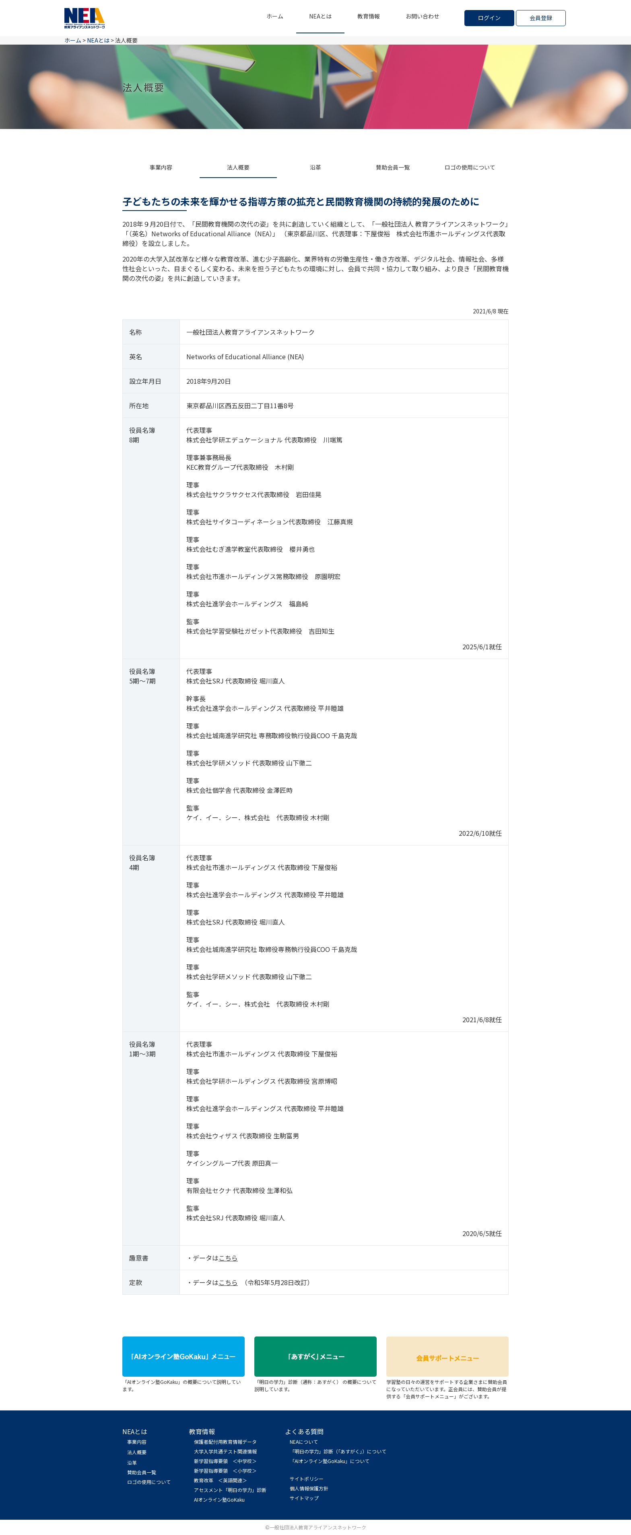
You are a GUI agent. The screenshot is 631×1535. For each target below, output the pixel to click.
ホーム (274, 16)
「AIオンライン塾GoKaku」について (329, 1460)
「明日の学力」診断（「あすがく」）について (338, 1451)
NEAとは (320, 16)
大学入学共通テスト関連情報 (225, 1451)
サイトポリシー (307, 1478)
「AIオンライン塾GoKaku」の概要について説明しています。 (183, 1381)
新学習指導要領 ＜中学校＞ (225, 1460)
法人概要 (238, 167)
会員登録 (541, 18)
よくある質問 (304, 1431)
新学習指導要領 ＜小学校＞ (225, 1470)
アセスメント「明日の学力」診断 (230, 1489)
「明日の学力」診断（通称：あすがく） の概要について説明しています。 (315, 1381)
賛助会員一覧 (393, 167)
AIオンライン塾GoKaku (219, 1499)
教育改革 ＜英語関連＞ (220, 1480)
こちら (228, 1258)
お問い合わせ (422, 16)
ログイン (489, 18)
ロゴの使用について (470, 167)
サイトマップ (304, 1497)
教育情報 (368, 16)
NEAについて (304, 1441)
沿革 (315, 167)
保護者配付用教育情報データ (225, 1441)
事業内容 (161, 167)
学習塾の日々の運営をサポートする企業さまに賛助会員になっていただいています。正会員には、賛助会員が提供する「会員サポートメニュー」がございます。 (447, 1385)
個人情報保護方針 (309, 1488)
